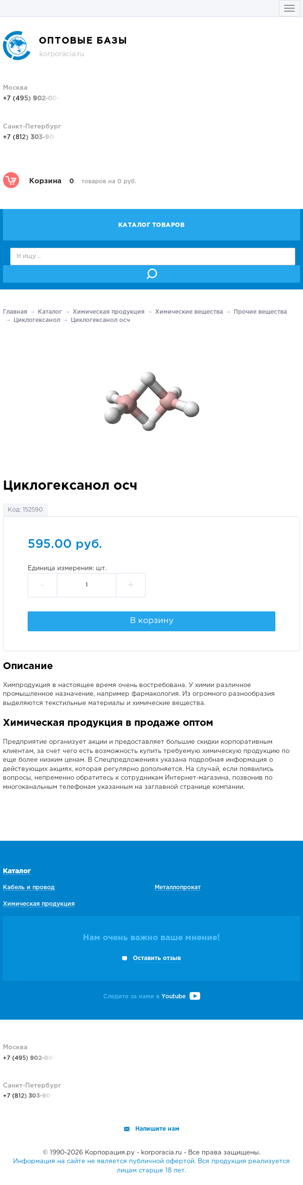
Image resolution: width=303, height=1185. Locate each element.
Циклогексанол (37, 320)
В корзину (152, 621)
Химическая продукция (108, 312)
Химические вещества (189, 312)
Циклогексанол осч (100, 320)
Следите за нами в (151, 996)
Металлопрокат (178, 887)
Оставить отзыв (157, 958)
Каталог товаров (151, 225)
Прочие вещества (260, 312)
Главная (15, 312)
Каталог (50, 312)
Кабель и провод (29, 887)
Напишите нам (157, 1129)
